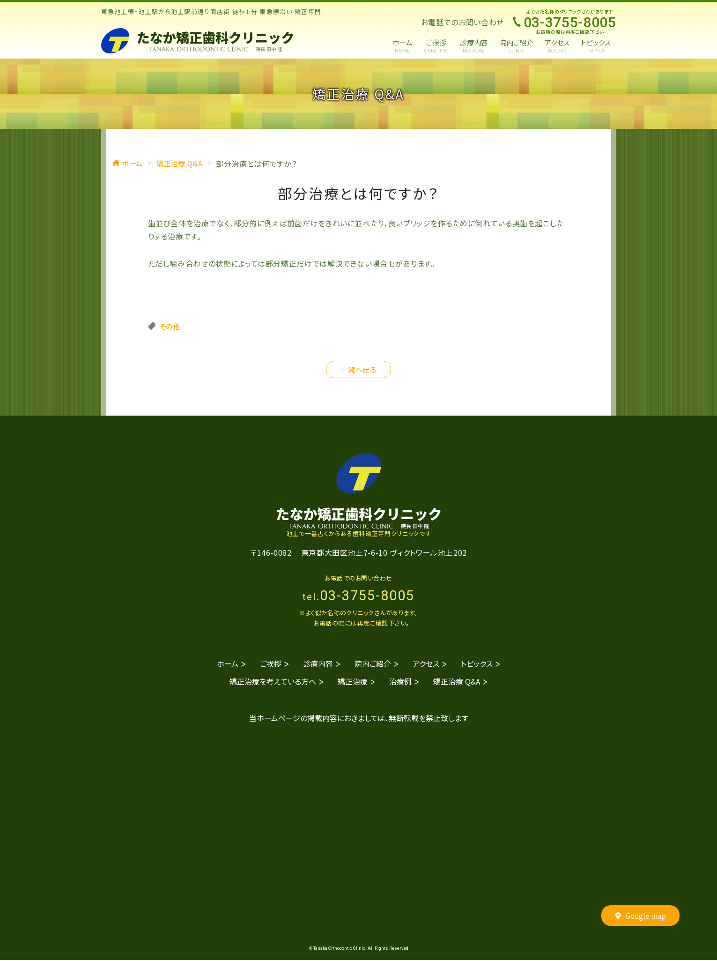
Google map (640, 917)
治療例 (400, 682)
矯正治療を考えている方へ (272, 682)
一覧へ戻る (358, 369)
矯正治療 (353, 682)
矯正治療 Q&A (456, 682)
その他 (170, 326)
